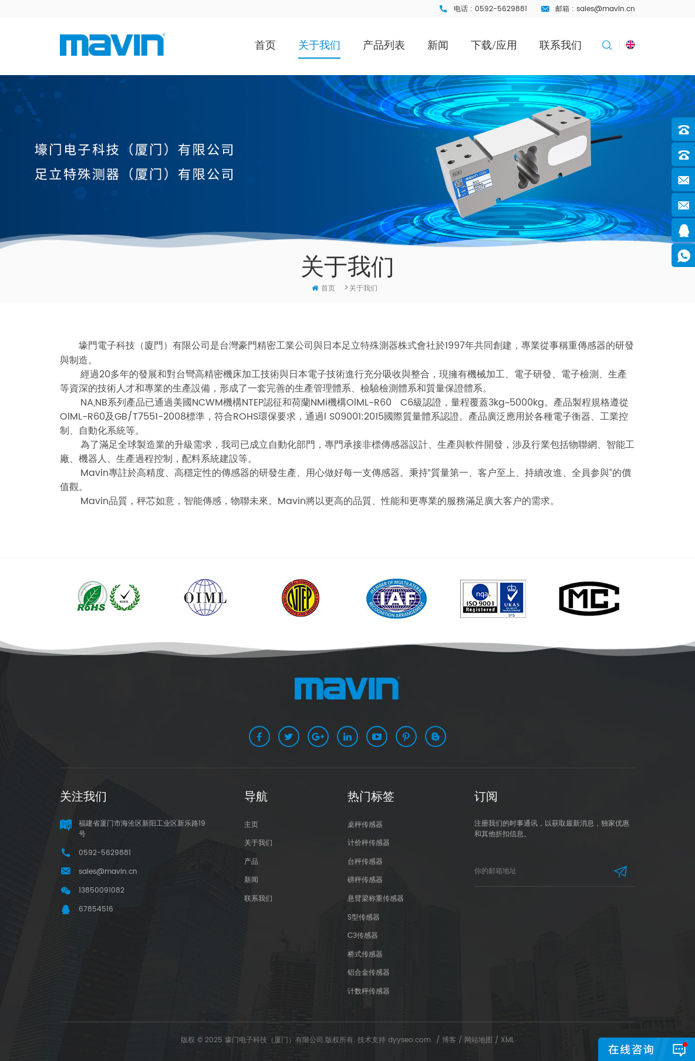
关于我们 (319, 45)
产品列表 (384, 45)
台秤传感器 (365, 861)
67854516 (96, 909)
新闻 (437, 45)
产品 (251, 861)
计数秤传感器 (369, 991)
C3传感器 (363, 935)
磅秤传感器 (365, 880)
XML (507, 1040)
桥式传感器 (365, 954)
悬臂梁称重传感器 (376, 898)
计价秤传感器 (369, 843)
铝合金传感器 (369, 972)
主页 (251, 824)
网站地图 (478, 1040)
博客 (449, 1040)
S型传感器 (364, 917)
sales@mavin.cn (605, 9)
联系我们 (560, 45)
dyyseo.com (409, 1040)
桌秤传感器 (365, 824)
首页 (265, 45)
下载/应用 (494, 45)
